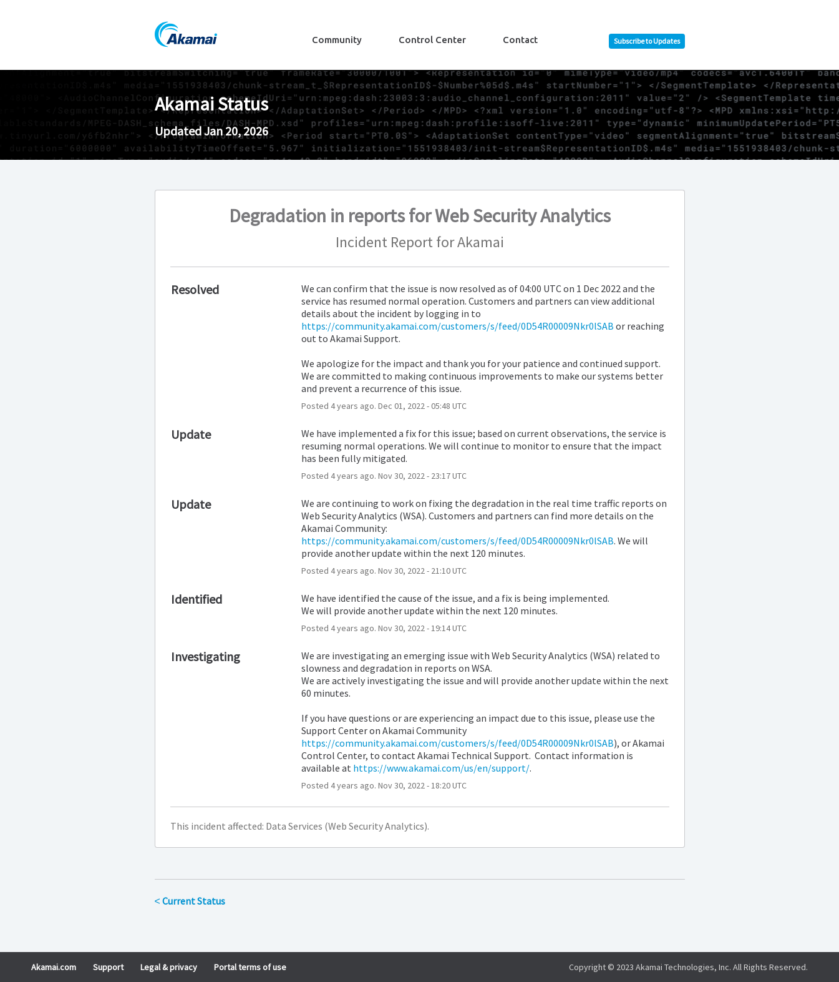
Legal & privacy (168, 967)
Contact (520, 39)
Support (108, 967)
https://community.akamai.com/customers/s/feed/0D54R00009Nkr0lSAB (457, 326)
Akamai (480, 242)
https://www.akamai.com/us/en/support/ (441, 768)
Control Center (432, 39)
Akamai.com (53, 967)
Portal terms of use (250, 967)
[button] (647, 41)
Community (337, 39)
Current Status (190, 901)
